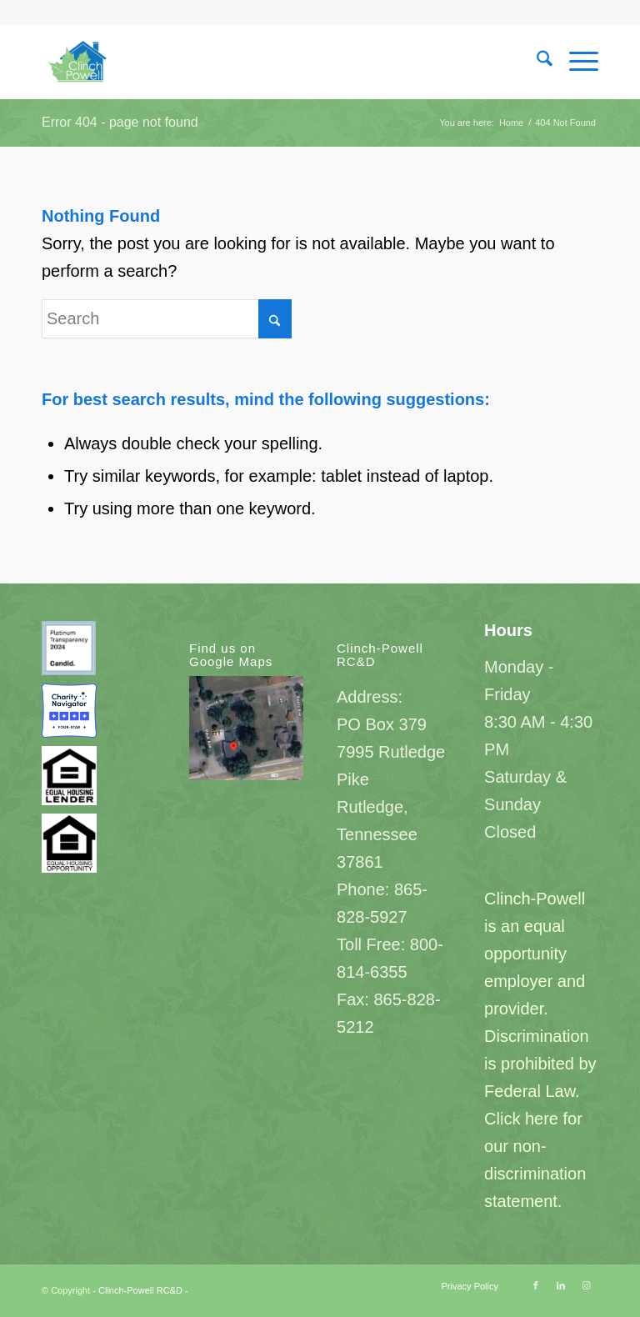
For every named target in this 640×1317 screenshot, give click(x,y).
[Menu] (575, 61)
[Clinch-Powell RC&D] (79, 61)
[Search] (536, 61)
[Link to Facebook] (535, 1285)
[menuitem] (536, 61)
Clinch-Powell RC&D (140, 1290)
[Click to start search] (275, 318)
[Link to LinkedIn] (560, 1285)
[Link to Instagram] (585, 1285)
